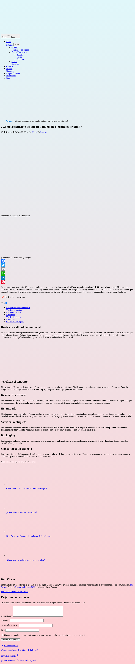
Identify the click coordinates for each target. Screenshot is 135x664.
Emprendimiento (13, 73)
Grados (15, 47)
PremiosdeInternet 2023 (25, 587)
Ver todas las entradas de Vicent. (14, 591)
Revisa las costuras (13, 312)
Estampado (10, 315)
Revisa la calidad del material (18, 307)
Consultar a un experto (15, 322)
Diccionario (11, 76)
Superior (20, 59)
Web (3, 632)
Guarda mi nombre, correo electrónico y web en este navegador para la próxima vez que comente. (45, 637)
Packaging (10, 319)
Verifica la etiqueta (13, 317)
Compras (10, 71)
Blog (8, 78)
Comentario (7, 618)
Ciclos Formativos (19, 52)
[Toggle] (6, 303)
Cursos (14, 61)
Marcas (9, 69)
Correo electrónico (9, 627)
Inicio (8, 41)
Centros (9, 66)
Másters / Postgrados (20, 50)
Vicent (35, 132)
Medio (19, 57)
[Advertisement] (68, 99)
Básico (20, 54)
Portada (9, 121)
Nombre (5, 622)
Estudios (9, 45)
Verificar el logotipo (14, 310)
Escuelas (15, 64)
